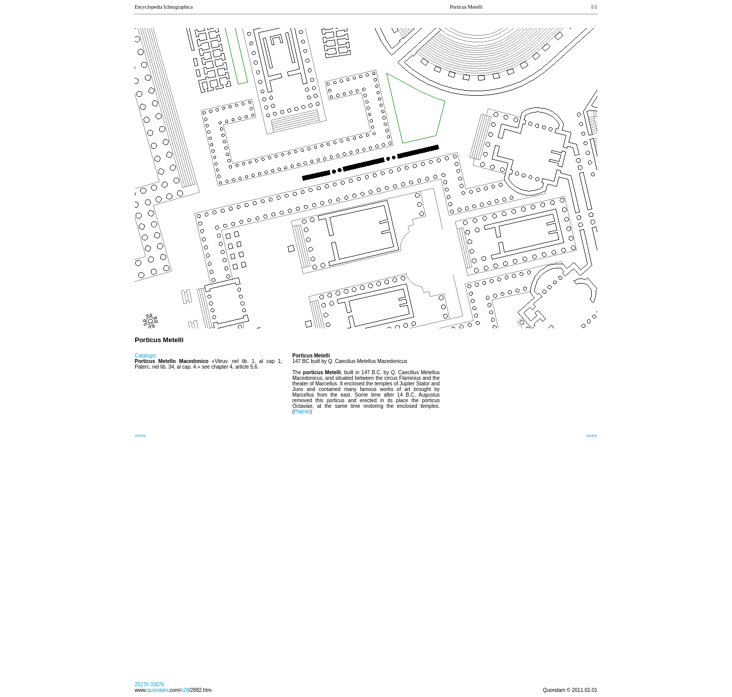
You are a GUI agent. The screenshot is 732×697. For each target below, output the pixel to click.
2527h (142, 684)
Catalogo (145, 355)
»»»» (591, 435)
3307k (157, 684)
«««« (140, 435)
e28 (184, 690)
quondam (157, 690)
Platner (302, 411)
